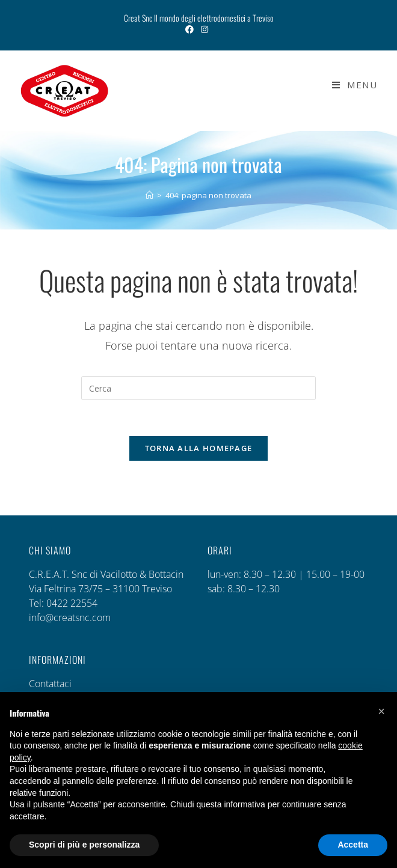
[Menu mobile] (350, 85)
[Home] (149, 195)
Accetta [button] (352, 844)
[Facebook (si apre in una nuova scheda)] (191, 29)
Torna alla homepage (199, 448)
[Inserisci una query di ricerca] (198, 388)
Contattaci (50, 684)
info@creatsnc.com (70, 618)
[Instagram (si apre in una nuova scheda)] (204, 29)
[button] (381, 711)
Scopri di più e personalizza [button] (84, 844)
